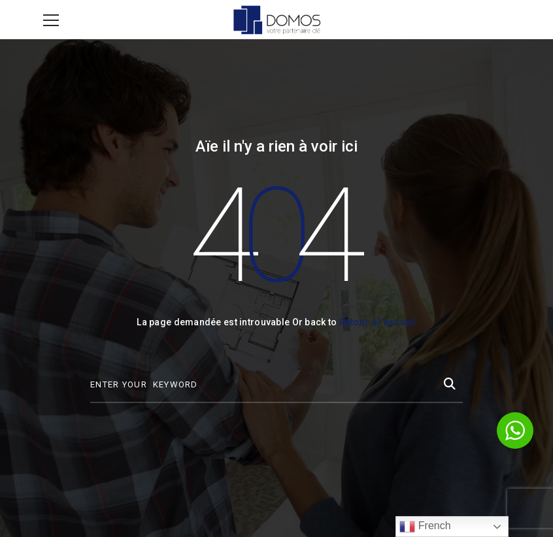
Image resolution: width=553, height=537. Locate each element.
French (424, 526)
